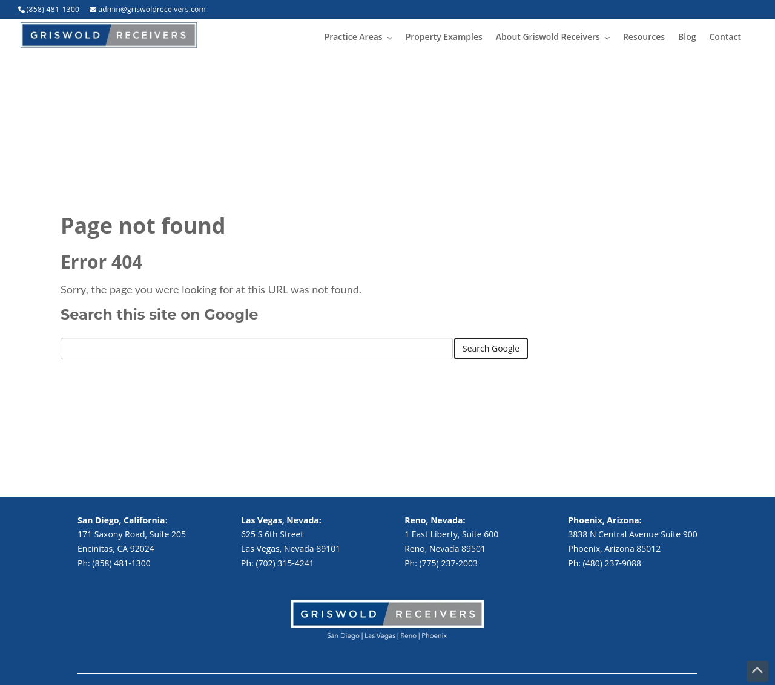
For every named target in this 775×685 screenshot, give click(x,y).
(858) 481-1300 (53, 9)
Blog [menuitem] (687, 36)
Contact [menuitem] (725, 36)
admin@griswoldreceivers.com (152, 9)
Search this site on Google (159, 314)
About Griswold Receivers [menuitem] (548, 36)
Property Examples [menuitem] (444, 36)
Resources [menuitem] (644, 36)
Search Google (491, 348)
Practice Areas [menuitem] (354, 36)
